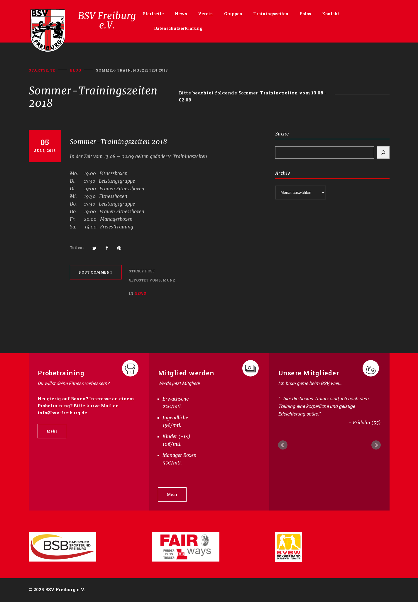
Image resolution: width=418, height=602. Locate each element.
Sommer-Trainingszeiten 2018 (118, 142)
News (181, 14)
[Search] (383, 153)
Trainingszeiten (270, 14)
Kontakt (331, 14)
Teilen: (77, 248)
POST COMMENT (96, 272)
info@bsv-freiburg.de (62, 413)
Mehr (52, 431)
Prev (282, 445)
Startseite (153, 14)
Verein (205, 14)
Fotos (305, 14)
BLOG (75, 70)
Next (376, 445)
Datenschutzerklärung (178, 28)
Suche (282, 134)
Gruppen (233, 14)
